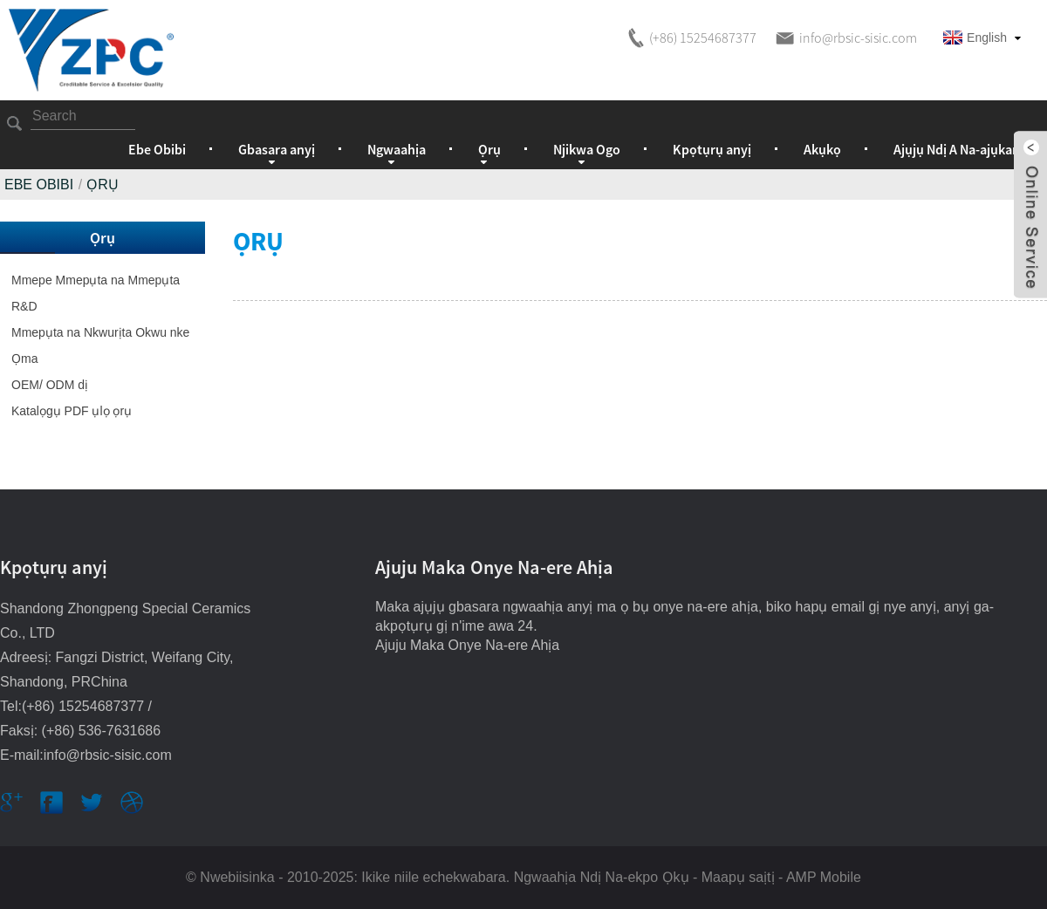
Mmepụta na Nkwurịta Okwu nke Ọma (100, 345)
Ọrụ (102, 184)
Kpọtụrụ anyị (712, 149)
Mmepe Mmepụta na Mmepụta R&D (95, 293)
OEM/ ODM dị (49, 385)
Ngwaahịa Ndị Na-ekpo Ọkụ (601, 877)
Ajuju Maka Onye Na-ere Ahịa (467, 645)
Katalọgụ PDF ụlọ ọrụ (71, 411)
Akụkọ (822, 149)
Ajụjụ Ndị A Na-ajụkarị (957, 149)
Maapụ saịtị (738, 877)
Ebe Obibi (157, 149)
